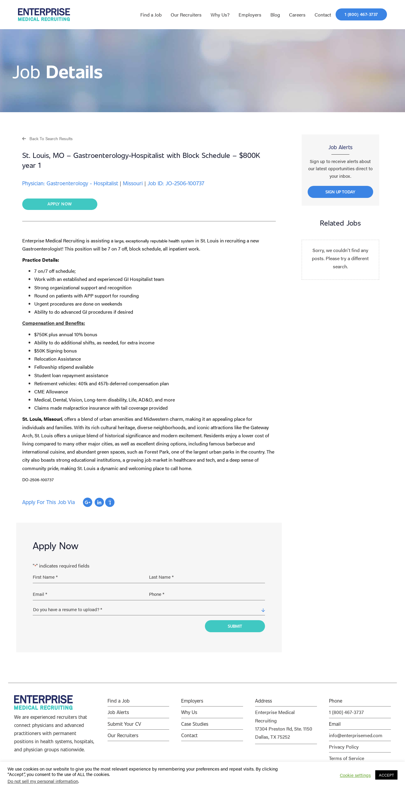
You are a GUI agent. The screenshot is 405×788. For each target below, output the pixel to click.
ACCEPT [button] (386, 775)
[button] (47, 138)
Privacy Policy (344, 743)
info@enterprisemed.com (355, 731)
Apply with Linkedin (99, 503)
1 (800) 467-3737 (346, 708)
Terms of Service (346, 754)
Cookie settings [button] (355, 775)
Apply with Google (87, 503)
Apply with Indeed (110, 503)
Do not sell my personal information (43, 781)
